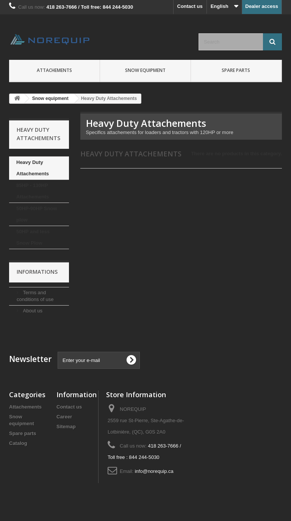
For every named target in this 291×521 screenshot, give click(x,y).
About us (32, 311)
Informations (37, 271)
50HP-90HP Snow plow (36, 214)
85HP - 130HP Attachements (32, 191)
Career (64, 417)
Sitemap (66, 426)
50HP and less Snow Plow (33, 237)
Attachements (54, 70)
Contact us (190, 6)
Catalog (18, 443)
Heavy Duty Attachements (32, 167)
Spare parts (236, 70)
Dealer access (261, 6)
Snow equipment (145, 70)
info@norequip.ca (154, 471)
